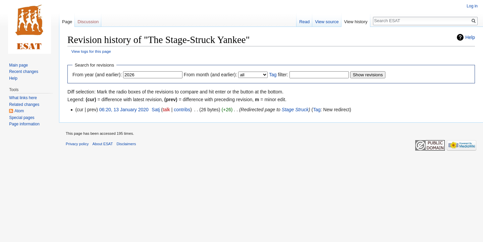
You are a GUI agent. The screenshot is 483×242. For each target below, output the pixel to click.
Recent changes (23, 71)
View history (356, 21)
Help (470, 37)
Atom (19, 111)
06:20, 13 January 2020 (124, 109)
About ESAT (103, 144)
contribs (182, 109)
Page (67, 21)
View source (327, 21)
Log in (472, 6)
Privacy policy (77, 144)
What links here (23, 97)
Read (304, 21)
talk (166, 109)
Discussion (88, 21)
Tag (273, 74)
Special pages (21, 117)
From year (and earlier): (97, 74)
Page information (24, 124)
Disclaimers (126, 144)
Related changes (24, 104)
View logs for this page (91, 51)
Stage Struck (295, 109)
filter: (278, 74)
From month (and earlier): (210, 74)
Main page (18, 65)
